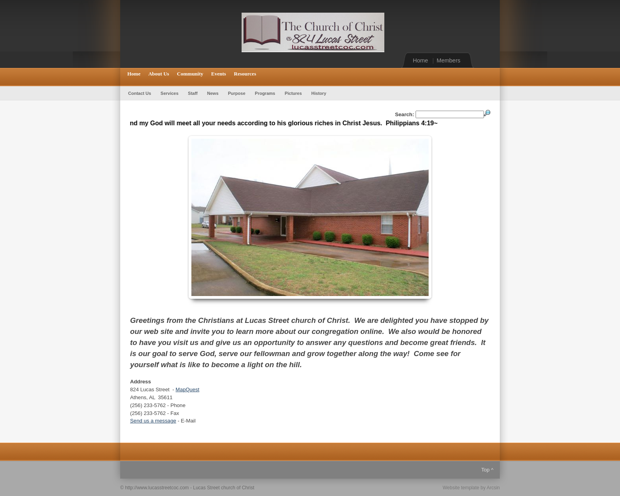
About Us (158, 74)
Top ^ (487, 470)
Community (190, 74)
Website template (460, 487)
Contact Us (139, 93)
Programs (265, 93)
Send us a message (153, 421)
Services (169, 93)
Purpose (237, 93)
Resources (245, 74)
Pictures (293, 93)
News (213, 93)
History (318, 93)
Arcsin (493, 487)
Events (218, 74)
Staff (192, 93)
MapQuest (187, 389)
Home (420, 60)
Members (448, 60)
